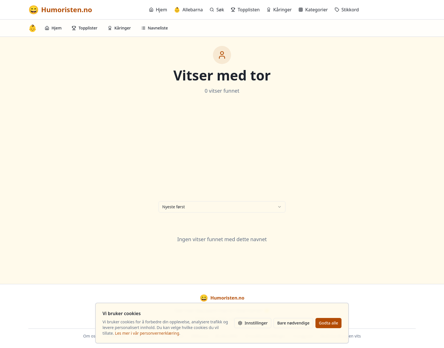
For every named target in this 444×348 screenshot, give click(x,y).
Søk (217, 10)
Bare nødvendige (293, 323)
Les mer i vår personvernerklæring (147, 333)
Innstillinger (253, 323)
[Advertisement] (222, 148)
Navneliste (154, 28)
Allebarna (188, 10)
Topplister (84, 28)
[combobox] (222, 207)
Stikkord (347, 10)
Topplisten (245, 10)
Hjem (158, 10)
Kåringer (279, 10)
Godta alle (328, 323)
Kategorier (313, 10)
